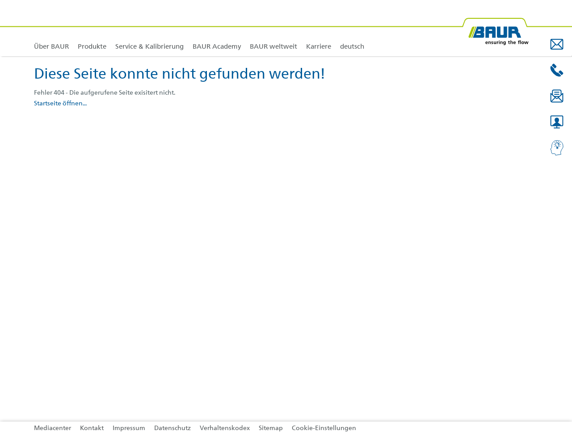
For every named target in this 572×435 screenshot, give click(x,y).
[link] (92, 28)
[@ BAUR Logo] (495, 28)
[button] (557, 44)
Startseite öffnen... (60, 103)
